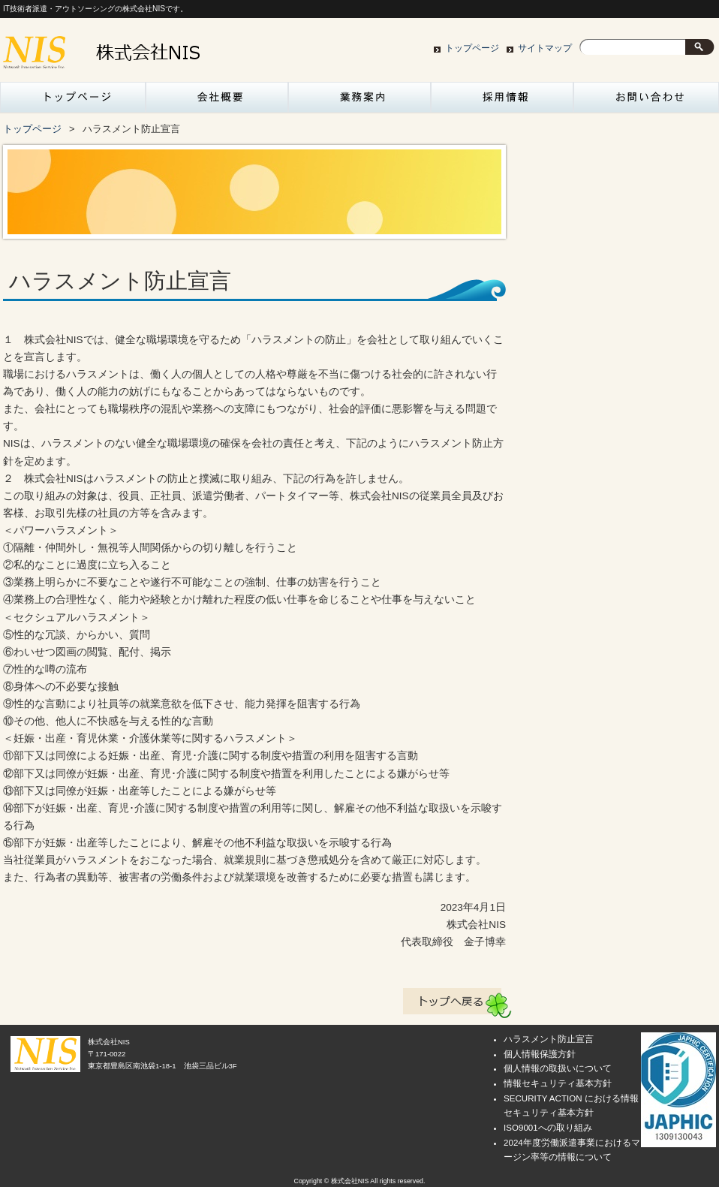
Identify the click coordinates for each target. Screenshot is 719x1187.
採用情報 (502, 101)
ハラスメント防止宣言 (549, 1039)
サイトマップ (545, 48)
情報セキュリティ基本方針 (558, 1083)
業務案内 (359, 101)
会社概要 (217, 101)
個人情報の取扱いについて (558, 1068)
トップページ (472, 48)
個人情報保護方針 (540, 1054)
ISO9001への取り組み (548, 1127)
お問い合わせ (644, 101)
